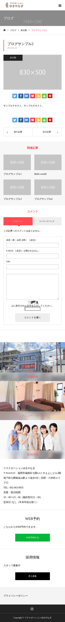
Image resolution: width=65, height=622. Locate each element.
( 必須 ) (21, 240)
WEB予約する (32, 537)
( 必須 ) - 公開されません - (22, 251)
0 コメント (18, 221)
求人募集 (32, 576)
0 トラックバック (47, 221)
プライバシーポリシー (15, 595)
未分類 (13, 57)
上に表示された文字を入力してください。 (32, 305)
